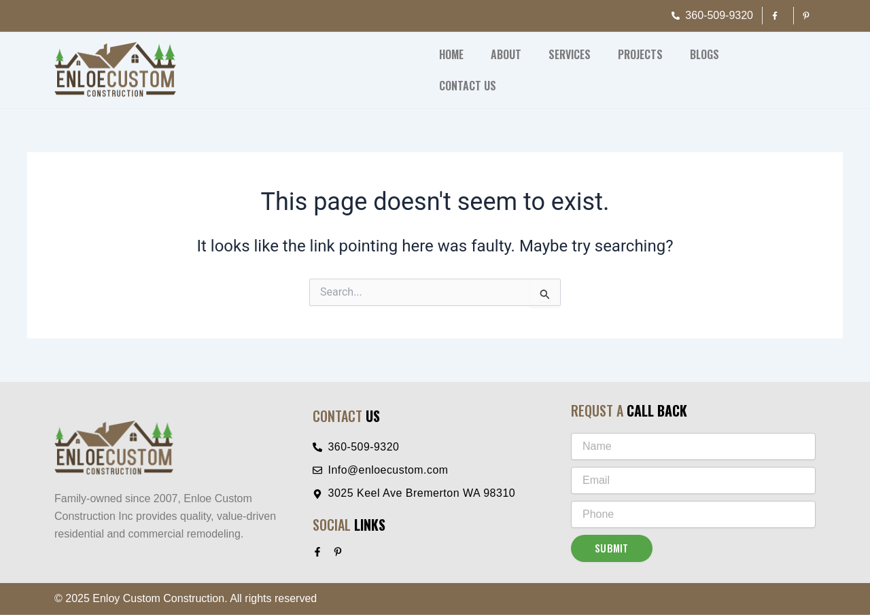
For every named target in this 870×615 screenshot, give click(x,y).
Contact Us (467, 85)
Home (451, 54)
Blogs (704, 54)
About (506, 54)
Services (570, 54)
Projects (640, 54)
